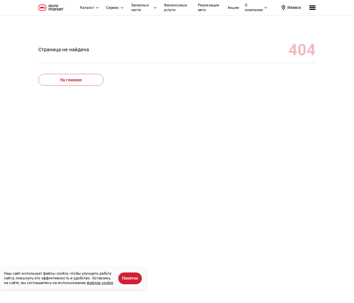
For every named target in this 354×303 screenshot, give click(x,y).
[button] (291, 8)
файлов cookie (100, 283)
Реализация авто (208, 7)
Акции (233, 7)
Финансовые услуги (175, 7)
